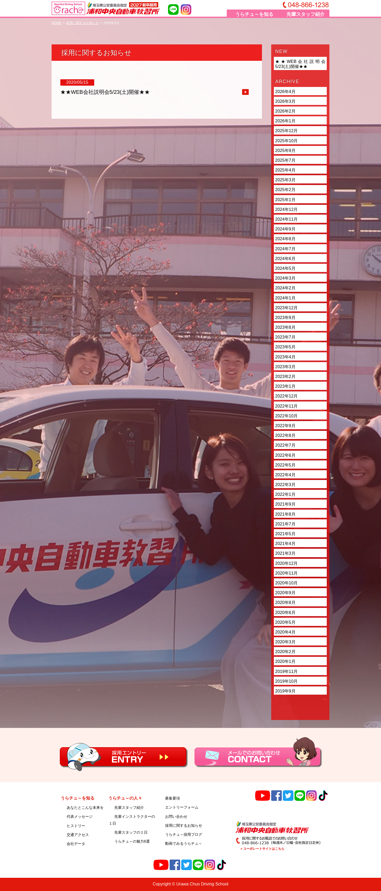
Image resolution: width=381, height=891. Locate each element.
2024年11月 (286, 219)
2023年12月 (286, 308)
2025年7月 (285, 160)
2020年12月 (286, 563)
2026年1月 (285, 121)
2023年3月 (285, 366)
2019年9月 (285, 691)
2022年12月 (286, 396)
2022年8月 (285, 435)
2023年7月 (285, 337)
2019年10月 (286, 681)
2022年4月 (285, 475)
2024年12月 (286, 209)
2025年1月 (285, 199)
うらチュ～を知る (254, 14)
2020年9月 (285, 592)
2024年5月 (285, 268)
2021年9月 (285, 504)
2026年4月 (285, 91)
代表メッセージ (80, 816)
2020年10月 (286, 583)
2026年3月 (285, 101)
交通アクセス (78, 835)
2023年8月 (285, 327)
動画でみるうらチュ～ (183, 843)
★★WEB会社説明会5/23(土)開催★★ (300, 64)
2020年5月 (285, 622)
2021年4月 (285, 543)
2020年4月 (285, 632)
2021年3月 (285, 553)
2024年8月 (285, 239)
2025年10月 (286, 141)
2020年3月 (285, 642)
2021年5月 (285, 534)
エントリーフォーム (181, 807)
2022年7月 (285, 445)
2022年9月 (285, 425)
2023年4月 (285, 357)
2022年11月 (286, 406)
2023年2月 (285, 376)
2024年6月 (285, 258)
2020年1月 (285, 661)
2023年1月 (285, 386)
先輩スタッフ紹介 (306, 14)
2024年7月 (285, 249)
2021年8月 (285, 514)
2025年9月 (285, 150)
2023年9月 (285, 317)
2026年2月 (285, 111)
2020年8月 (285, 602)
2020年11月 (286, 573)
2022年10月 (286, 416)
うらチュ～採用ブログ (183, 834)
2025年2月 (285, 189)
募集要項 (172, 798)
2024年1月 (285, 298)
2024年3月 (285, 278)
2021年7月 (285, 524)
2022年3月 (285, 484)
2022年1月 (285, 494)
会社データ (76, 844)
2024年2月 (285, 288)
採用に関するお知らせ (82, 23)
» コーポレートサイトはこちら (262, 849)
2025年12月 (286, 130)
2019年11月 (286, 671)
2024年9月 (285, 229)
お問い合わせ (176, 816)
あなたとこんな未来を (85, 807)
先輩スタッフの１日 (131, 832)
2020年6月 (285, 612)
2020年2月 (285, 651)
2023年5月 (285, 347)
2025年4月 (285, 170)
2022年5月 (285, 465)
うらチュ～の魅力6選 (132, 841)
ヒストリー (76, 826)
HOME (57, 23)
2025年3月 (285, 180)
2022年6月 (285, 455)
